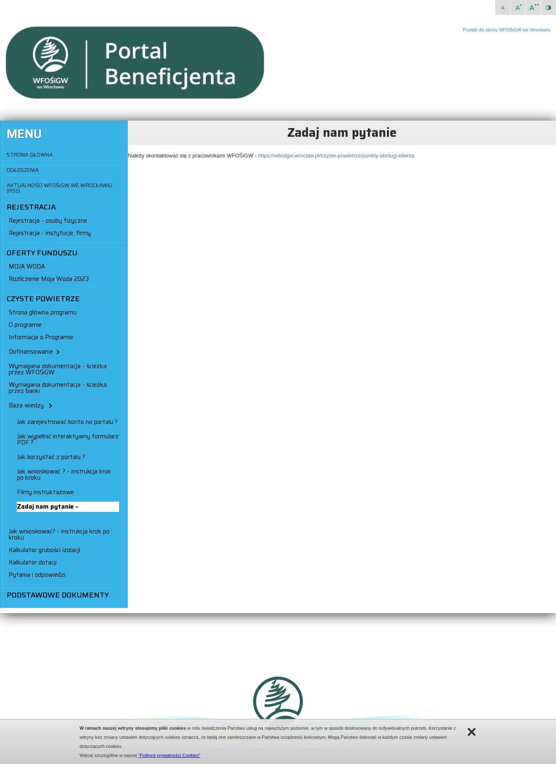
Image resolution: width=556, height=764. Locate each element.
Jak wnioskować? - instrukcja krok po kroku (59, 534)
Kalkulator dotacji (33, 562)
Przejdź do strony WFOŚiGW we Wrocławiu (507, 29)
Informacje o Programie (41, 337)
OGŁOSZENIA (23, 170)
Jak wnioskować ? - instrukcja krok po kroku (64, 474)
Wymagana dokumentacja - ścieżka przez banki (58, 388)
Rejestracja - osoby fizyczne (48, 221)
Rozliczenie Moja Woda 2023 (49, 279)
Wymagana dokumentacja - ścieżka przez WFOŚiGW (58, 369)
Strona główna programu (42, 312)
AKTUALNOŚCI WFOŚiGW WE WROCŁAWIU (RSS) (59, 188)
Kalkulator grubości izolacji (44, 550)
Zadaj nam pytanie (46, 507)
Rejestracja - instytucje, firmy (50, 233)
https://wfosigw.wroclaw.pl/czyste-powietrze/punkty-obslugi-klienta (336, 155)
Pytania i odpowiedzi (37, 575)
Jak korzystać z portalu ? (51, 457)
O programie (25, 325)
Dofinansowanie (34, 352)
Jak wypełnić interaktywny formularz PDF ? (68, 439)
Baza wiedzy (30, 405)
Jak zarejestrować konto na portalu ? (67, 422)
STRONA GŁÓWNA (30, 154)
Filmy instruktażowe (45, 492)
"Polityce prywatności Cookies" (169, 755)
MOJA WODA (27, 266)
